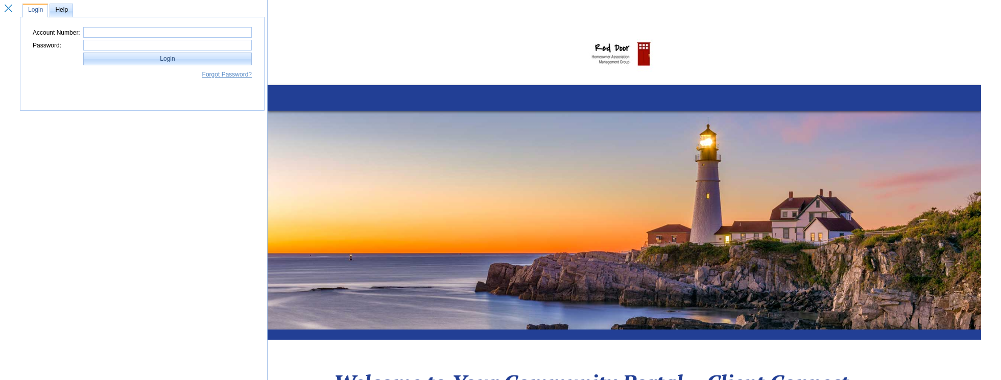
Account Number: (56, 32)
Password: (47, 45)
